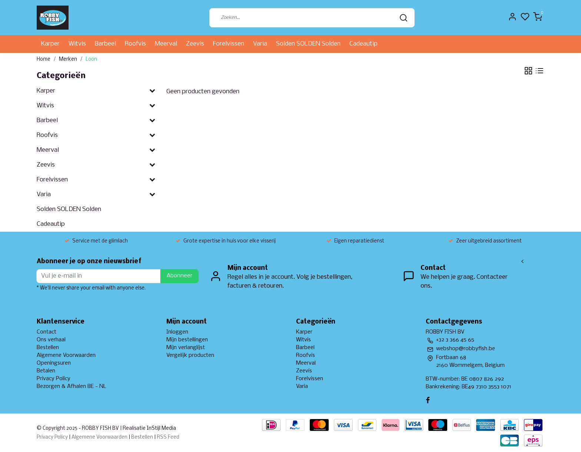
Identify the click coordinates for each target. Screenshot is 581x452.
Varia (260, 43)
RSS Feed (168, 437)
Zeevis (195, 43)
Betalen (46, 371)
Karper (50, 43)
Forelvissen (228, 43)
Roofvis (135, 43)
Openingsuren (54, 363)
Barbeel (105, 43)
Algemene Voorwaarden (66, 355)
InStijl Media (161, 428)
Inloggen (177, 332)
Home (43, 59)
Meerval (166, 43)
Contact (46, 332)
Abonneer (179, 276)
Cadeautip (363, 43)
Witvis (77, 43)
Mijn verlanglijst (185, 348)
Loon (91, 59)
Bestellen (48, 348)
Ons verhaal (51, 340)
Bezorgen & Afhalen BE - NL (71, 386)
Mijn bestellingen (187, 340)
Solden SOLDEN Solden (308, 43)
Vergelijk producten (190, 355)
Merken (68, 59)
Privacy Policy (53, 379)
